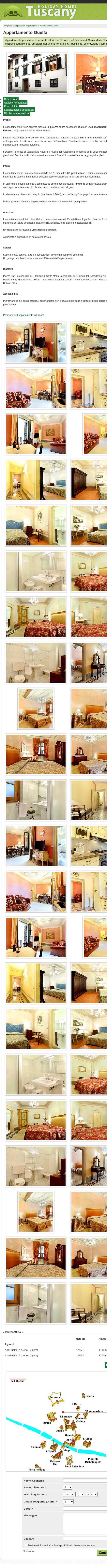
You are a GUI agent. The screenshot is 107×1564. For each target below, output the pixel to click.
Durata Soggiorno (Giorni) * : (41, 1501)
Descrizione (11, 99)
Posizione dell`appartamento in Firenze (23, 315)
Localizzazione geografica (19, 109)
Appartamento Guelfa (48, 26)
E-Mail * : (29, 1508)
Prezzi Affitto (11, 106)
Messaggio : (31, 1515)
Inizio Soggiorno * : (35, 1494)
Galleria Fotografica (15, 102)
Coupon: (29, 1538)
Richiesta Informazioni (16, 113)
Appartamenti (31, 26)
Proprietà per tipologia (14, 26)
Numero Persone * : (36, 1487)
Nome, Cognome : (35, 1480)
